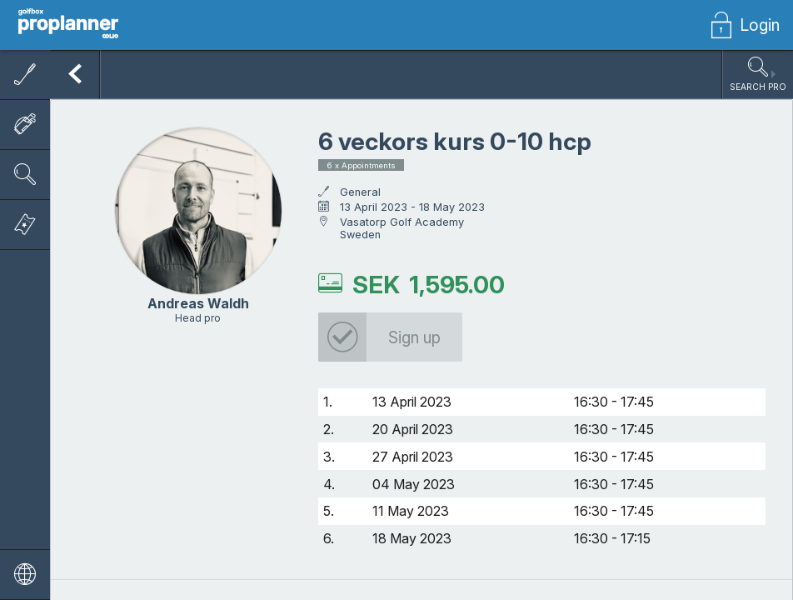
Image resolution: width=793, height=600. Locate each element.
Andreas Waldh (198, 304)
